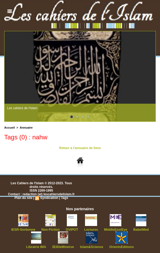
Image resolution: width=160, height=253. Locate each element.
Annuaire (25, 127)
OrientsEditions (120, 247)
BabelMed (139, 229)
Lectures (90, 229)
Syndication (49, 198)
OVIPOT (72, 229)
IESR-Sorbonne (25, 229)
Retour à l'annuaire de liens (80, 148)
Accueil (9, 127)
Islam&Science (91, 247)
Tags (64, 198)
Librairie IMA (37, 247)
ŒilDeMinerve (63, 247)
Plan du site (23, 198)
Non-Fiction (51, 229)
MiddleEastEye (114, 229)
